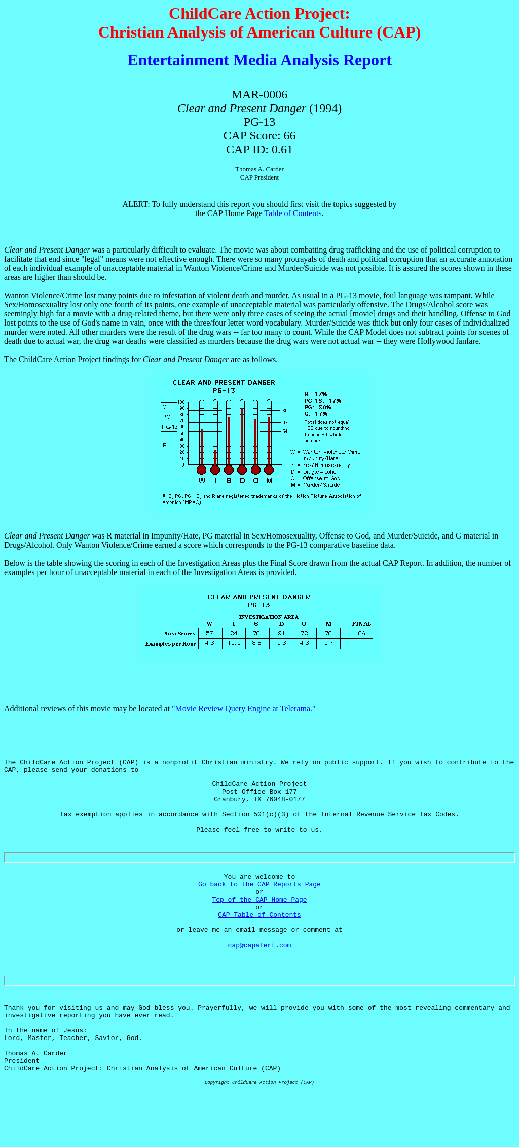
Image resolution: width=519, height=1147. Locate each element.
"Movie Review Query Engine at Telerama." (244, 708)
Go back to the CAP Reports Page (259, 905)
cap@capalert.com (259, 978)
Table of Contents (293, 213)
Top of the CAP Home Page (259, 923)
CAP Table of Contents (259, 941)
